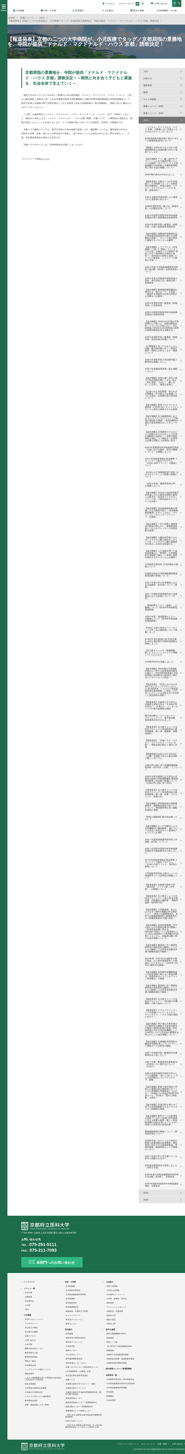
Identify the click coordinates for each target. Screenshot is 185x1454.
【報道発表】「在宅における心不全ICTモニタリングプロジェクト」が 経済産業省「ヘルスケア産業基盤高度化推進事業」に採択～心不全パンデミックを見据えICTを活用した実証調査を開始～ (162, 689)
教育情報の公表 (31, 1353)
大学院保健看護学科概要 (116, 1388)
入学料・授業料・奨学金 (116, 1299)
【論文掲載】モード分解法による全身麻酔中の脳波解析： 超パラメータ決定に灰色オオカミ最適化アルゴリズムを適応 (161, 829)
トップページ (29, 1282)
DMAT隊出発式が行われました (160, 174)
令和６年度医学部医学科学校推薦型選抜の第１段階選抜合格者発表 (161, 216)
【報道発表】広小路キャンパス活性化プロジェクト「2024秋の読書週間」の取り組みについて (161, 1001)
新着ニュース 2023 (153, 113)
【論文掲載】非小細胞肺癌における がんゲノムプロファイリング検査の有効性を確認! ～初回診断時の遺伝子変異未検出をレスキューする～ (162, 420)
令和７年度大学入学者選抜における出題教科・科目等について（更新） (161, 584)
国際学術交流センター (34, 1348)
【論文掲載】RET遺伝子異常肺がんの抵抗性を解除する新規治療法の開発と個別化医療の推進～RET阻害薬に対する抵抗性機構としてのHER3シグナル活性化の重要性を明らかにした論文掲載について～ (162, 1029)
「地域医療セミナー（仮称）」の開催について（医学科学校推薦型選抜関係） (161, 607)
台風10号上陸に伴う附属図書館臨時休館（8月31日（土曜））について (162, 767)
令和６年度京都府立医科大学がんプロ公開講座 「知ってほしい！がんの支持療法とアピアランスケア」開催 (161, 1076)
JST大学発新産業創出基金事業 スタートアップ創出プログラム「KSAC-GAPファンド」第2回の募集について (161, 863)
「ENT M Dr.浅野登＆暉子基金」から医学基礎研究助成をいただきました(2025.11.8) (83, 1426)
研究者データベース (74, 1320)
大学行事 (28, 1293)
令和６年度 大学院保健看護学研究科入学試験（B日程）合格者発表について (162, 269)
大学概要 (27, 1315)
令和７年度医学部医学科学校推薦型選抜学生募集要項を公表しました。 (161, 850)
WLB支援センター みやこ (76, 1363)
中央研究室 (70, 1346)
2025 (145, 1193)
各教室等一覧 (111, 1375)
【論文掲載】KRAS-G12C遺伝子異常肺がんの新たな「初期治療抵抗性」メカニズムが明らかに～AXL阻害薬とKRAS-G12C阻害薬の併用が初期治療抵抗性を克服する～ (162, 325)
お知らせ (147, 78)
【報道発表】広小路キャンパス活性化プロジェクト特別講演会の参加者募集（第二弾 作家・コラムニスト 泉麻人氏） (161, 793)
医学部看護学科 (72, 1307)
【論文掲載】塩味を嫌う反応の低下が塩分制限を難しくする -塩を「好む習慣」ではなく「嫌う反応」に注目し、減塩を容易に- (161, 381)
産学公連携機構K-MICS (116, 1334)
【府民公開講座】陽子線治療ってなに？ (161, 818)
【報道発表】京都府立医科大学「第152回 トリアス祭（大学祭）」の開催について (160, 886)
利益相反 (110, 1338)
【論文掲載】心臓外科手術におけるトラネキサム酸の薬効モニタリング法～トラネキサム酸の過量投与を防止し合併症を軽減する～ (161, 540)
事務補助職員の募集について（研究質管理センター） (161, 1132)
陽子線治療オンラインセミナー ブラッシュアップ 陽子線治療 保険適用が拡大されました (161, 717)
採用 (145, 92)
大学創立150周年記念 (34, 1392)
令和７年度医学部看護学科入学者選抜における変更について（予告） (161, 596)
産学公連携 (110, 1329)
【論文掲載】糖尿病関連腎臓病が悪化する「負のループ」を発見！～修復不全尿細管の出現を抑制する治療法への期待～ (161, 292)
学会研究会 (29, 1301)
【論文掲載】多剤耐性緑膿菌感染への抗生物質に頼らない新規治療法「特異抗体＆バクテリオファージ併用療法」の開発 (161, 975)
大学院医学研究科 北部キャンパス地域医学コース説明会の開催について (161, 875)
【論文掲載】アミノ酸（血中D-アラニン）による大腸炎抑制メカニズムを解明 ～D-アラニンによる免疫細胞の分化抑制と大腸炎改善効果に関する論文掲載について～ (161, 163)
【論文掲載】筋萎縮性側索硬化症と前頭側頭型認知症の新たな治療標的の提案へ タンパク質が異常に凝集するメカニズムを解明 (161, 236)
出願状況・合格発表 (114, 1311)
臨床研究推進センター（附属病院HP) (81, 1402)
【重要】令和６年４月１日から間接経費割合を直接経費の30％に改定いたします (161, 149)
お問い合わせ (160, 3)
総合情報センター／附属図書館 (119, 1369)
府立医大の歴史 (31, 1328)
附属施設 (110, 1396)
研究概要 (69, 1334)
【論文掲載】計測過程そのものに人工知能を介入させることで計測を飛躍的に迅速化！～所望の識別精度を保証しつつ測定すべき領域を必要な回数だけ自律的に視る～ (161, 436)
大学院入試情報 (112, 1290)
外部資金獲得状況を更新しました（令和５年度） (161, 1166)
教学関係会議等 (31, 1401)
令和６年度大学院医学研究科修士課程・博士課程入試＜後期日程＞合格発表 (161, 280)
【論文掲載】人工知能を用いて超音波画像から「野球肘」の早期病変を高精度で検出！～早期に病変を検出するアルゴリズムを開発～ (161, 554)
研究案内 (68, 1329)
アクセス (110, 3)
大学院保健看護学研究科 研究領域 (120, 1383)
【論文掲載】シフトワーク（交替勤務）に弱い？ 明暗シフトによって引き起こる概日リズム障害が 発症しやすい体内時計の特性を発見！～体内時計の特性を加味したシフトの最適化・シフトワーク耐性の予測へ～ (161, 253)
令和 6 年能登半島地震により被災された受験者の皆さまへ (161, 198)
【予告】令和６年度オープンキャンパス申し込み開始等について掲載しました (161, 630)
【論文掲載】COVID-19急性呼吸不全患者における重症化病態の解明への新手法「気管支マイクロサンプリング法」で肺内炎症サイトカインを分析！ (162, 497)
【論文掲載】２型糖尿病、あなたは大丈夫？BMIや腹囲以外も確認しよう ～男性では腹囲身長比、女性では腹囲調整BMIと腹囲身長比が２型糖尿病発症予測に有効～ (161, 913)
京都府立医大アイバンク (76, 1388)
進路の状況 (111, 1320)
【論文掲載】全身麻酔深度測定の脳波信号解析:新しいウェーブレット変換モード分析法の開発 (161, 1043)
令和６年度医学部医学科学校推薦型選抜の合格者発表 (161, 313)
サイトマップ (146, 1444)
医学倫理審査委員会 (74, 1359)
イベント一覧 (29, 1288)
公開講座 (28, 1297)
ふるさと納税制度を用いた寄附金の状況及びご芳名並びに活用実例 (43, 1379)
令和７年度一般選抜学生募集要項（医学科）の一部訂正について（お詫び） (161, 1064)
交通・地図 (162, 1444)
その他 (27, 1305)
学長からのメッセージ (34, 1319)
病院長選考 (29, 1374)
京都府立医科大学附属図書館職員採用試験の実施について (161, 574)
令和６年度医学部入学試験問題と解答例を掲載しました (161, 360)
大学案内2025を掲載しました (159, 662)
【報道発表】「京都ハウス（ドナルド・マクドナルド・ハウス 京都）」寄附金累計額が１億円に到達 (161, 743)
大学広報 (28, 1344)
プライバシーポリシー (127, 1444)
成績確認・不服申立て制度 (77, 1311)
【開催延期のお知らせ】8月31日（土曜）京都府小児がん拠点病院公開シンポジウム (161, 756)
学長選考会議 (30, 1365)
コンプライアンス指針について (38, 1369)
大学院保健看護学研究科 (76, 1294)
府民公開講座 (30, 1384)
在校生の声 (111, 1315)
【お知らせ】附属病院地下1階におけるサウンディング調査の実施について (162, 474)
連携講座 (110, 1350)
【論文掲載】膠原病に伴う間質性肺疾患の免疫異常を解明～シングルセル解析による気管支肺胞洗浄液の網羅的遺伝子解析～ (161, 948)
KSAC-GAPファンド (74, 1421)
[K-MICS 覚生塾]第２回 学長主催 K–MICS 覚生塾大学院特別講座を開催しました (161, 641)
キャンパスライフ (73, 1315)
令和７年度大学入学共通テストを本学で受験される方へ (161, 1157)
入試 (145, 71)
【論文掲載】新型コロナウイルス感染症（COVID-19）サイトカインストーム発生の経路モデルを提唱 (162, 407)
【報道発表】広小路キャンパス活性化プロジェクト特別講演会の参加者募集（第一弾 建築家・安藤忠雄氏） (161, 730)
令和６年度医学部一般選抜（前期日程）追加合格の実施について (161, 338)
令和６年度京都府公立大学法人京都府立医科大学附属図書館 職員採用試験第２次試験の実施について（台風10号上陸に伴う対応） (161, 779)
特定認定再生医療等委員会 (77, 1375)
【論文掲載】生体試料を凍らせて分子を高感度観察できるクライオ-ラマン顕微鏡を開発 (161, 1106)
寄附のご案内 (30, 1361)
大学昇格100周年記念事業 (35, 1388)
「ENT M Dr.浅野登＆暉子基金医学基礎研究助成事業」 (83, 1416)
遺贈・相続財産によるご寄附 (37, 1405)
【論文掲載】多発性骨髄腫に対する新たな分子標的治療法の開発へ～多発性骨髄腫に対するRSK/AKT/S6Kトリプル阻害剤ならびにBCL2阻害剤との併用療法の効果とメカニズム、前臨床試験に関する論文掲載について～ (161, 931)
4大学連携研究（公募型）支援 (78, 1371)
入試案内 (109, 1282)
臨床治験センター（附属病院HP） (80, 1407)
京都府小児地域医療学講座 (117, 1355)
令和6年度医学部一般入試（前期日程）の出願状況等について (162, 207)
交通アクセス (30, 1336)
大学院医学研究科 (73, 1290)
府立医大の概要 (31, 1332)
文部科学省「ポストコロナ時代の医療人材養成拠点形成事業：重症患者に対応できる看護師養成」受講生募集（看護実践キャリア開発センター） (161, 1145)
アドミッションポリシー (116, 1307)
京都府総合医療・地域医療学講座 (120, 1359)
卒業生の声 (111, 1324)
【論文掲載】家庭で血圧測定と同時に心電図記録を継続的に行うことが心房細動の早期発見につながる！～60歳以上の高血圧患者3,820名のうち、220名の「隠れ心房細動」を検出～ (162, 1092)
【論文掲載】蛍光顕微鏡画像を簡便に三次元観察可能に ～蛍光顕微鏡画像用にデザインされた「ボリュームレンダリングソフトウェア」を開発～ (161, 512)
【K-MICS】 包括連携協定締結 (119, 1346)
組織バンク (70, 1380)
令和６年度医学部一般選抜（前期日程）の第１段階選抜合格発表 (161, 225)
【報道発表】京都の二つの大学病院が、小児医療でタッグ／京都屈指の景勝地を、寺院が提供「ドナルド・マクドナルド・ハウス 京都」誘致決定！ (161, 185)
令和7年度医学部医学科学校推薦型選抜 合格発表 (162, 1184)
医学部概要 (70, 1299)
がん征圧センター (73, 1355)
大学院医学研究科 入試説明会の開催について (161, 565)
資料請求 (110, 1303)
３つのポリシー (31, 1323)
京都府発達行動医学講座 (116, 1363)
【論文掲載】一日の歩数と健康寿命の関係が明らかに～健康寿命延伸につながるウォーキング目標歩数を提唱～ (161, 527)
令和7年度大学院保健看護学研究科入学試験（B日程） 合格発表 (162, 1175)
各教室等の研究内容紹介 (76, 1338)
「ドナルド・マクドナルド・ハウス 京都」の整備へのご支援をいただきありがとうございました (161, 129)
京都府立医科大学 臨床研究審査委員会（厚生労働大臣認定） (83, 1393)
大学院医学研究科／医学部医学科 (120, 1379)
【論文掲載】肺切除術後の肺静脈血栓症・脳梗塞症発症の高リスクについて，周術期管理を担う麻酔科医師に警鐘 (161, 806)
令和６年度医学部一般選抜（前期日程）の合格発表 (161, 304)
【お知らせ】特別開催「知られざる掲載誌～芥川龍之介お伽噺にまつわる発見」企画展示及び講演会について (161, 394)
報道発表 (147, 85)
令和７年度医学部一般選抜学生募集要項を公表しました (161, 1054)
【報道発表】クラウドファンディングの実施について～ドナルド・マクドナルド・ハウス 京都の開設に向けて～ (161, 1013)
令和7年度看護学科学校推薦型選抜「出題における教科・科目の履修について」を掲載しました (162, 449)
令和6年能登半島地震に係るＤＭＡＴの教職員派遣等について (162, 139)
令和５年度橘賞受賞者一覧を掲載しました (161, 370)
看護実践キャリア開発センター (79, 1411)
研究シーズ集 (112, 1342)
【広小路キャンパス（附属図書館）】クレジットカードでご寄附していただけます (161, 652)
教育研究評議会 (31, 1357)
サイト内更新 (149, 99)
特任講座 (110, 1392)
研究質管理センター (74, 1398)
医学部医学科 (71, 1303)
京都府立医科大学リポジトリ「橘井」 (81, 1384)
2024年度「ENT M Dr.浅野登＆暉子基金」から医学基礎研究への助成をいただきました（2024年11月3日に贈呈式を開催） (161, 961)
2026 (145, 1200)
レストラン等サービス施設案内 (38, 1396)
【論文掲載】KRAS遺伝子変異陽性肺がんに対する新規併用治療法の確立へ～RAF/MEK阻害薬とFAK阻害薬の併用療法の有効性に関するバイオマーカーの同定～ (161, 673)
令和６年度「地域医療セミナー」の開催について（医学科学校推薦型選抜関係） (161, 618)
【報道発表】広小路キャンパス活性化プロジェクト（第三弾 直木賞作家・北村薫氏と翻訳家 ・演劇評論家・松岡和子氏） (161, 899)
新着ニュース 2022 (153, 106)
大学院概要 (70, 1286)
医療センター (71, 1350)
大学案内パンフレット (115, 1294)
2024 (145, 120)
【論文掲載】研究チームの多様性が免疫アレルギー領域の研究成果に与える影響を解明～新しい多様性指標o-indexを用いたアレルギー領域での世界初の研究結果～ (161, 1120)
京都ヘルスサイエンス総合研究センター (82, 1367)
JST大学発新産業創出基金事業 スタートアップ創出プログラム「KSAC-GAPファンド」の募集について (161, 462)
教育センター (71, 1324)
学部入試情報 (112, 1286)
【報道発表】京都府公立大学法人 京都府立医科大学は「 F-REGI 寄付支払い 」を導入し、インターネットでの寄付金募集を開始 (161, 705)
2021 (27, 1309)
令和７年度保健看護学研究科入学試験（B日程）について (161, 840)
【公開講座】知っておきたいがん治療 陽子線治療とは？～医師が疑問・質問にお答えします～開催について (161, 349)
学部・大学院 (70, 1282)
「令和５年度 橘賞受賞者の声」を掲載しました (161, 484)
